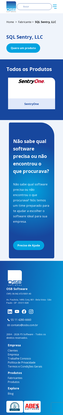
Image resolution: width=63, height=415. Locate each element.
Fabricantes (10, 378)
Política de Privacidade (21, 362)
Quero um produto (23, 48)
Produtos (10, 382)
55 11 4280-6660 (18, 320)
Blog (9, 393)
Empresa (13, 354)
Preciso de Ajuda (28, 245)
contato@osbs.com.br (22, 325)
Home (10, 22)
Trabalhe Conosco (19, 358)
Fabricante (24, 22)
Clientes (13, 350)
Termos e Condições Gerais (25, 366)
